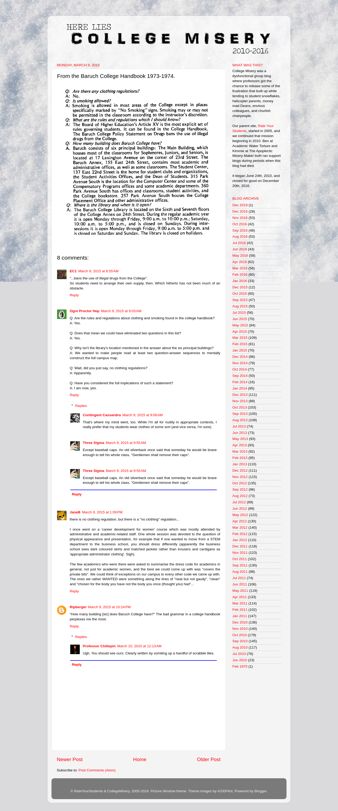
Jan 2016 (239, 281)
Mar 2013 (239, 451)
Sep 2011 (240, 565)
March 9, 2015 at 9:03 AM (121, 311)
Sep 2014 (240, 376)
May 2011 (240, 591)
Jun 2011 (239, 584)
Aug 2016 (240, 236)
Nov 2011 (240, 553)
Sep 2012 (240, 489)
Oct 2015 (239, 294)
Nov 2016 (240, 218)
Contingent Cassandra (102, 415)
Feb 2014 (239, 382)
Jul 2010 (239, 654)
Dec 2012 (240, 470)
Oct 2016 (239, 224)
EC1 (73, 271)
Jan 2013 (239, 464)
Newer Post (70, 759)
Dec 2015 (240, 287)
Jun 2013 (239, 433)
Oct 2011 (239, 559)
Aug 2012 (240, 496)
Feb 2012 (239, 534)
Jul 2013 (239, 426)
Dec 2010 (240, 622)
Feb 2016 (239, 274)
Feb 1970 (239, 666)
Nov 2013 (240, 401)
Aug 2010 (240, 647)
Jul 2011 (239, 578)
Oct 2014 (239, 369)
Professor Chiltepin (99, 646)
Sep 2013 (240, 414)
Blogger (260, 791)
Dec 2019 (240, 205)
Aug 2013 (240, 420)
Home (139, 759)
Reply (74, 295)
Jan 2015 (239, 350)
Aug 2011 (240, 572)
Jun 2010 (239, 660)
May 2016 (240, 255)
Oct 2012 (239, 483)
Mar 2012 (239, 527)
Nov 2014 (240, 363)
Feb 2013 (239, 458)
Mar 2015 (239, 338)
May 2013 (240, 439)
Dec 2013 (240, 395)
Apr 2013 (239, 445)
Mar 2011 (239, 603)
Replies (81, 406)
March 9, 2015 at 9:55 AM (126, 443)
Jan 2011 (239, 616)
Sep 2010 (240, 641)
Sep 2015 (240, 300)
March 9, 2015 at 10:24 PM (109, 607)
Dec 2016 (240, 211)
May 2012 (240, 515)
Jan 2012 (239, 540)
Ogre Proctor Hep (85, 311)
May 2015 (240, 325)
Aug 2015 (240, 306)
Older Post (208, 759)
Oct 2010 (239, 635)
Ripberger (78, 607)
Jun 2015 (239, 319)
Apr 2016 (239, 262)
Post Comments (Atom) (97, 770)
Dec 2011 (240, 546)
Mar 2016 (239, 268)
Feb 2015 (239, 344)
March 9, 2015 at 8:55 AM (98, 271)
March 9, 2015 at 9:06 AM (143, 415)
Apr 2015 (239, 332)
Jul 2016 (239, 243)
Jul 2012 (239, 502)
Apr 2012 (239, 521)
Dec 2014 (240, 357)
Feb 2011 (239, 610)
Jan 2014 (239, 388)
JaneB (75, 512)
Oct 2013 (239, 407)
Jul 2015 (239, 313)
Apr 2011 (239, 597)
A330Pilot (225, 791)
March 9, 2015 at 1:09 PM (102, 512)
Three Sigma (93, 443)
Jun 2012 (239, 508)
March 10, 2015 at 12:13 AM (139, 646)
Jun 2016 (239, 249)
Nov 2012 (240, 477)
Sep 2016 (240, 230)
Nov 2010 (240, 629)
